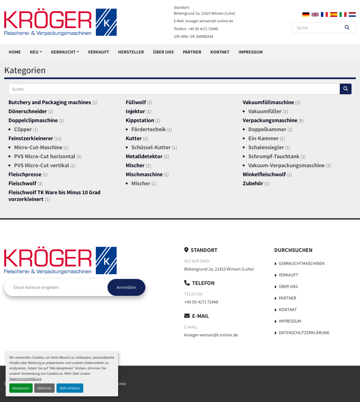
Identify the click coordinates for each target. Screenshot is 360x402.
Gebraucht (63, 52)
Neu (34, 52)
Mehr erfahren (70, 388)
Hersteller (131, 52)
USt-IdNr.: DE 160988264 (193, 36)
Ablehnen (44, 388)
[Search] (320, 27)
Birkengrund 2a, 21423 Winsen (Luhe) (204, 13)
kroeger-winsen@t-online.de (209, 20)
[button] (35, 52)
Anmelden (126, 287)
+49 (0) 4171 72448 (203, 28)
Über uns (163, 52)
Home (15, 52)
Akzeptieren (21, 388)
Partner (192, 52)
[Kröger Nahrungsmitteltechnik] (60, 260)
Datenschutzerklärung (25, 378)
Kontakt (220, 52)
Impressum (250, 52)
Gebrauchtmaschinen (302, 263)
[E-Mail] (55, 287)
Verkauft (98, 52)
